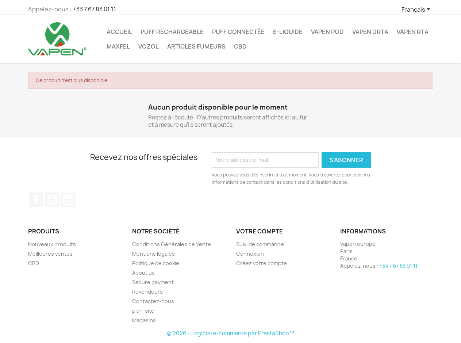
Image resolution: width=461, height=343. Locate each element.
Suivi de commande (260, 244)
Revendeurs (147, 291)
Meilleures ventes (50, 253)
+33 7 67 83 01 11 (94, 9)
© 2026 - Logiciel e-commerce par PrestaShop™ (230, 333)
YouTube (52, 200)
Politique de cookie (155, 263)
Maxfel (118, 46)
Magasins (144, 320)
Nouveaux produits (52, 244)
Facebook (36, 200)
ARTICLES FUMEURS (196, 46)
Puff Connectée (238, 32)
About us (143, 272)
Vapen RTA (413, 32)
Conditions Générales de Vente (171, 244)
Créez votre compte (261, 263)
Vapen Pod (327, 32)
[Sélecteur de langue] (417, 9)
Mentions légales (153, 253)
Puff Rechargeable (172, 32)
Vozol (148, 46)
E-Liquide (288, 32)
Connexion (250, 253)
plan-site (143, 310)
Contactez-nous (153, 301)
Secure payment (153, 282)
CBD (240, 46)
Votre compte (259, 231)
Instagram (68, 200)
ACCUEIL (119, 32)
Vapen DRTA (370, 32)
